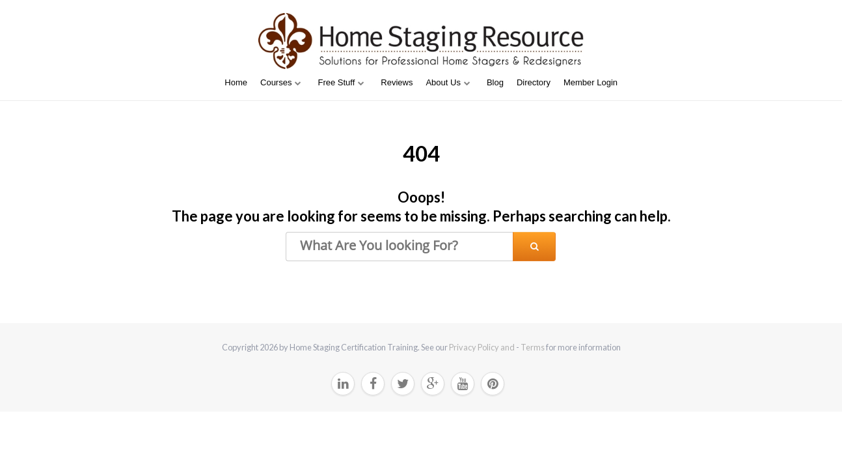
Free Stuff (336, 82)
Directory (533, 82)
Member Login (591, 82)
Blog (495, 82)
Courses (276, 82)
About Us (443, 82)
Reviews (397, 82)
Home (235, 82)
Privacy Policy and (482, 347)
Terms (533, 347)
